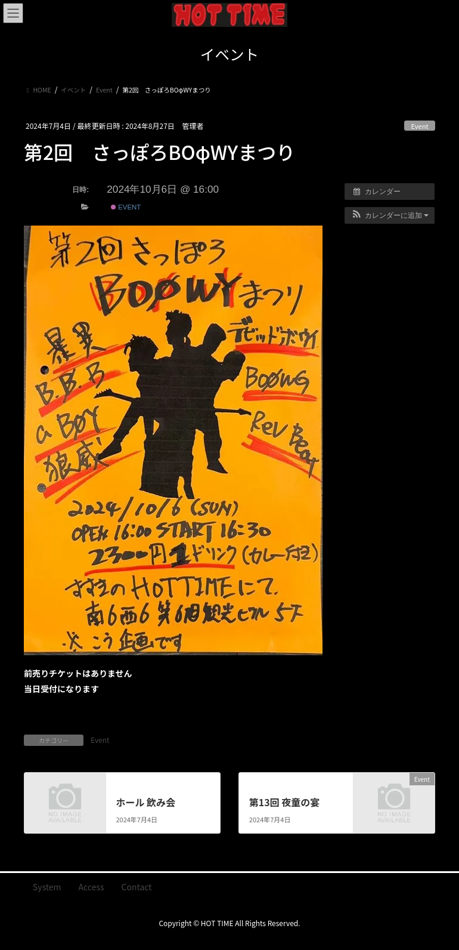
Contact (137, 887)
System (47, 887)
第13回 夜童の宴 (284, 802)
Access (91, 887)
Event (419, 126)
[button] (390, 215)
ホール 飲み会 (145, 802)
